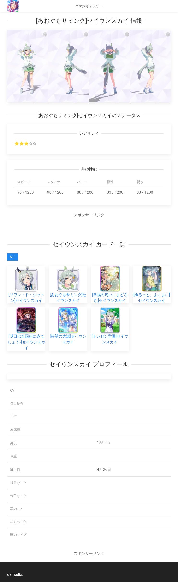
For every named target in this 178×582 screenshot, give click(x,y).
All (12, 257)
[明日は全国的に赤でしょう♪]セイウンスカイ (26, 334)
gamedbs (15, 574)
